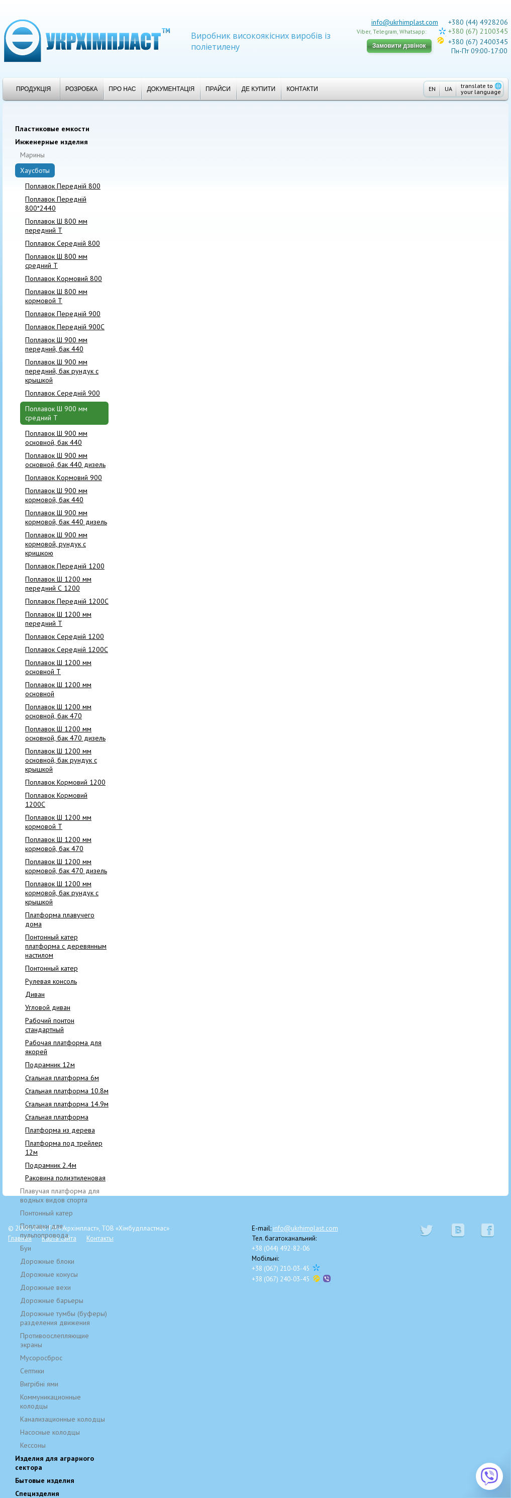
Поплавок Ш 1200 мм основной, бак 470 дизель (65, 733)
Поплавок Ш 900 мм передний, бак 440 (56, 344)
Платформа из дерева (60, 1130)
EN (432, 88)
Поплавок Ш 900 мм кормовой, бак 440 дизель (66, 517)
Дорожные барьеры (51, 1300)
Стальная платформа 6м (62, 1077)
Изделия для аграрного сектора (54, 1463)
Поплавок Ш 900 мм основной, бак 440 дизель (65, 460)
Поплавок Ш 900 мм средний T (56, 413)
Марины (32, 154)
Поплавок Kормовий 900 (63, 477)
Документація (170, 88)
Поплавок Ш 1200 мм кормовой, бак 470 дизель (66, 866)
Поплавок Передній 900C (65, 326)
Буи (25, 1248)
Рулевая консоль (51, 981)
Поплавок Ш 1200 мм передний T (58, 619)
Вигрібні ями (39, 1383)
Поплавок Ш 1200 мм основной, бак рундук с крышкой (61, 760)
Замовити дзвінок (399, 45)
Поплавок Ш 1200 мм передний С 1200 (58, 584)
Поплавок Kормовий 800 (63, 278)
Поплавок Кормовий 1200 (65, 782)
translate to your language (481, 89)
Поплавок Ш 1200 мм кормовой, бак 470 (58, 844)
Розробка (81, 88)
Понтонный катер (51, 968)
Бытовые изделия (44, 1480)
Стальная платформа (56, 1116)
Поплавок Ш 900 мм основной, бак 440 (56, 438)
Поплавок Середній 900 (62, 393)
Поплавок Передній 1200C (67, 601)
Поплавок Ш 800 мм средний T (56, 261)
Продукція (29, 89)
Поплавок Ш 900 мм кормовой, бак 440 (56, 495)
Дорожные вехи (45, 1287)
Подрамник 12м (50, 1064)
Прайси (218, 88)
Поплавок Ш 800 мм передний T (56, 226)
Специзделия (37, 1493)
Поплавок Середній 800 (62, 243)
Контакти (302, 88)
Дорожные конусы (49, 1274)
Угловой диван (47, 1007)
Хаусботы (35, 170)
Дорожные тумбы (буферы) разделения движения (63, 1318)
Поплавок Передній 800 (62, 186)
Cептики (32, 1370)
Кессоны (33, 1445)
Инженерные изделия (51, 141)
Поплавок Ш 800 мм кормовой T (56, 296)
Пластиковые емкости (52, 128)
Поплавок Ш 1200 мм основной (58, 689)
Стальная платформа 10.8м (67, 1090)
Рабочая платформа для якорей (63, 1047)
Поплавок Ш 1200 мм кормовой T (58, 822)
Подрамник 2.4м (50, 1165)
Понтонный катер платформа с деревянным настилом (66, 946)
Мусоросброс (41, 1357)
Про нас (122, 88)
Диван (35, 994)
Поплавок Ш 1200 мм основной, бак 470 (58, 711)
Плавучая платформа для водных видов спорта (59, 1195)
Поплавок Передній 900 (62, 313)
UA (448, 88)
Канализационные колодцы (62, 1419)
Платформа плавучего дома (59, 919)
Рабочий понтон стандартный (49, 1025)
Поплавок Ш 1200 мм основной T (58, 667)
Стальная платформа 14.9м (67, 1103)
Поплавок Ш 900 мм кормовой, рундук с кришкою (56, 543)
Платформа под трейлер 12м (64, 1148)
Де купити (258, 88)
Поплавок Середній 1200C (66, 649)
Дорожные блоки (47, 1261)
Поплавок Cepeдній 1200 (64, 636)
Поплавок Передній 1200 (65, 566)
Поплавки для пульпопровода (44, 1231)
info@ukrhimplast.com (404, 22)
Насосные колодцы (50, 1432)
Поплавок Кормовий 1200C (56, 800)
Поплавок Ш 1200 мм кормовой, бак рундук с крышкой (61, 892)
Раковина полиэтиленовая (65, 1177)
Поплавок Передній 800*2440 (55, 204)
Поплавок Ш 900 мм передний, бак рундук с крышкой (61, 371)
